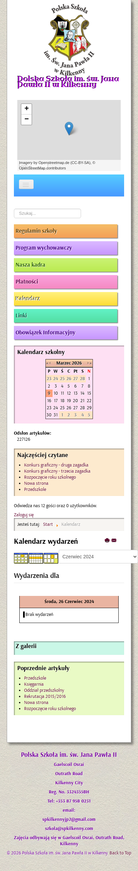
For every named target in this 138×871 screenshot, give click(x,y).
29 (89, 408)
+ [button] (26, 109)
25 (62, 408)
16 (49, 400)
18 (62, 400)
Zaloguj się (24, 515)
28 (82, 408)
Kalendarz (28, 299)
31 (56, 415)
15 (89, 393)
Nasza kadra (30, 265)
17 (56, 400)
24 (55, 408)
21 (82, 400)
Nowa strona (36, 702)
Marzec (63, 363)
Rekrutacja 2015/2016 (45, 696)
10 (56, 393)
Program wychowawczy (44, 248)
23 (49, 408)
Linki (21, 315)
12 (69, 393)
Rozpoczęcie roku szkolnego (50, 708)
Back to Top (120, 853)
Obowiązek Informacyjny (45, 332)
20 (75, 400)
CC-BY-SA (80, 163)
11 (62, 393)
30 (49, 415)
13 (76, 393)
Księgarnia (34, 684)
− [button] (26, 120)
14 (82, 393)
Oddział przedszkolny (44, 690)
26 (68, 408)
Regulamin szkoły (36, 231)
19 (69, 400)
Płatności (27, 282)
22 (89, 400)
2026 (77, 363)
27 (75, 408)
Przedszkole (35, 678)
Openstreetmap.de (53, 163)
